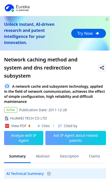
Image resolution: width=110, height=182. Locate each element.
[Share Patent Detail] (102, 68)
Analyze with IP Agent (23, 138)
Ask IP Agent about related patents (75, 138)
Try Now (88, 33)
